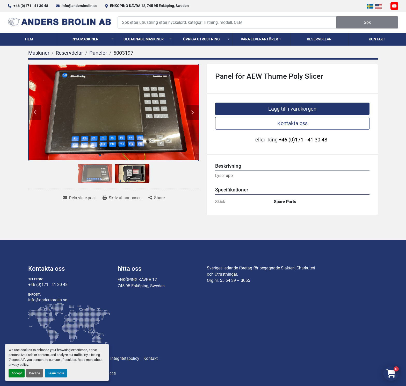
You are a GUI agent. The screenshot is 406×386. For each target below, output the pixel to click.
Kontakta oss (292, 123)
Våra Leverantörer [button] (259, 39)
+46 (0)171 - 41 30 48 (30, 6)
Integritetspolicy (124, 358)
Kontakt (377, 39)
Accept (16, 373)
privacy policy (18, 365)
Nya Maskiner (85, 39)
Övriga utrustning (201, 39)
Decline (34, 373)
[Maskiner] (38, 53)
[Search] (227, 22)
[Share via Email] (79, 198)
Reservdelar (319, 39)
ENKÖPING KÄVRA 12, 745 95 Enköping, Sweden (149, 6)
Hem (29, 39)
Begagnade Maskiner (144, 39)
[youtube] (394, 6)
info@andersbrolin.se (79, 6)
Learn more (56, 373)
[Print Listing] (122, 198)
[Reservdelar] (69, 53)
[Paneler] (98, 53)
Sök (367, 22)
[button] (87, 39)
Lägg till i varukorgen (292, 109)
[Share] (156, 198)
